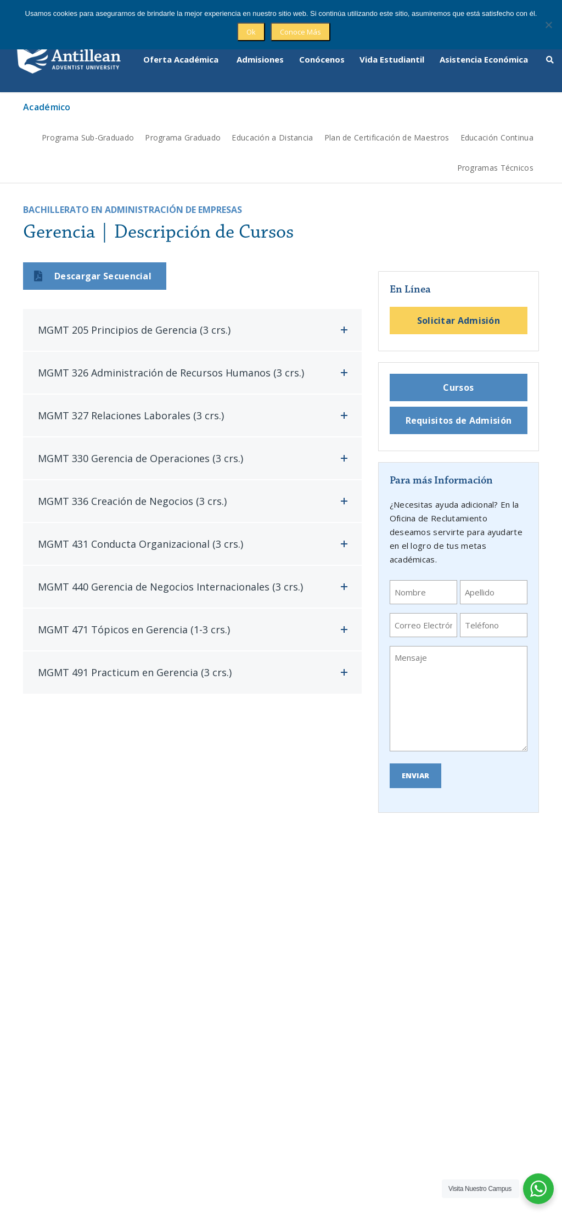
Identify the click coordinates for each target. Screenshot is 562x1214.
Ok (251, 32)
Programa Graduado (183, 119)
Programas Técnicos (495, 149)
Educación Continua (496, 119)
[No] (548, 24)
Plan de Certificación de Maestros (386, 119)
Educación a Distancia (272, 119)
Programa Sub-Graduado (88, 119)
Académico (47, 88)
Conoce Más (300, 32)
